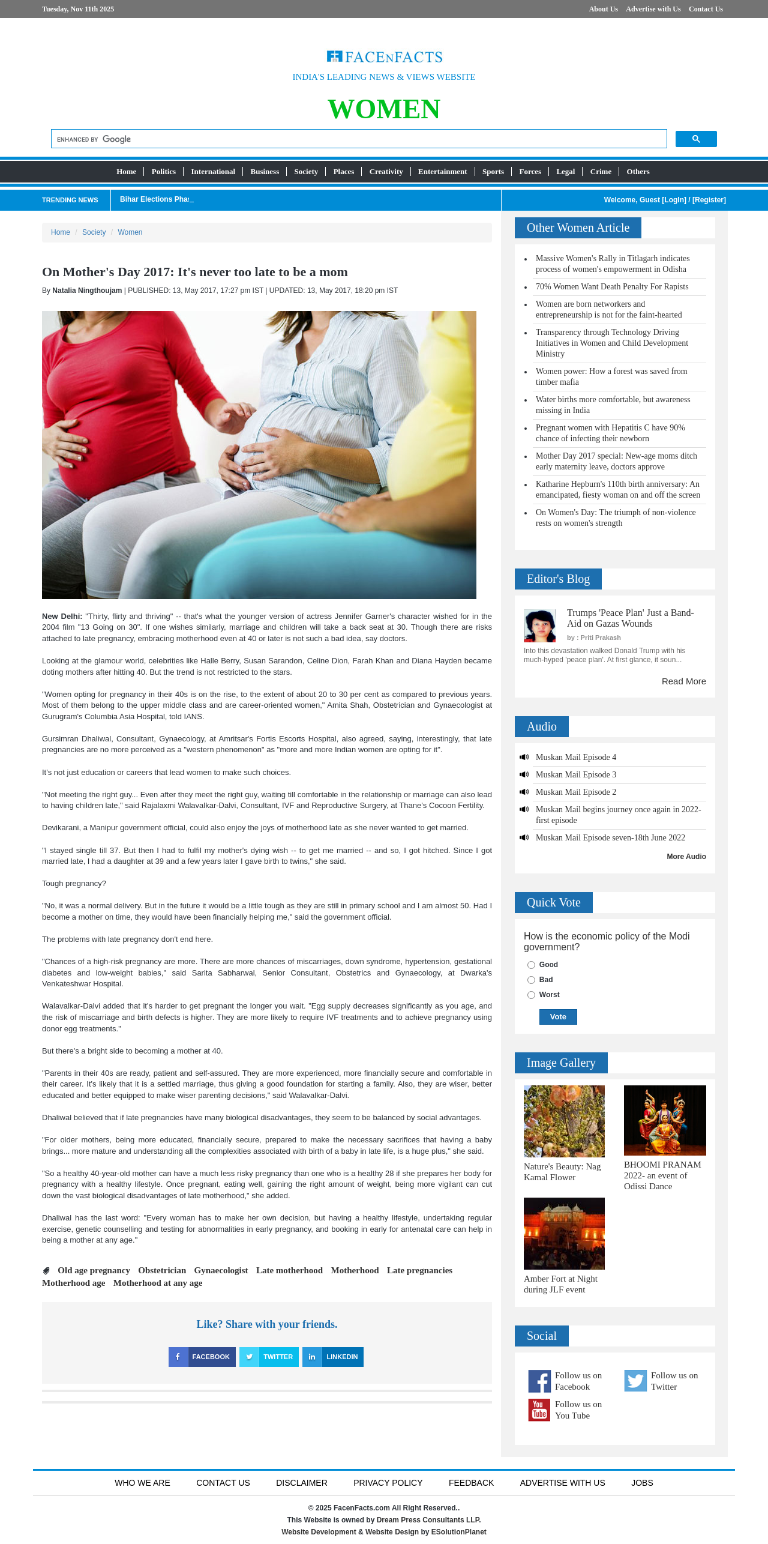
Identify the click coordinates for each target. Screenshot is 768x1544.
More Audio (687, 856)
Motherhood (355, 1270)
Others (638, 171)
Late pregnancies (419, 1270)
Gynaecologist (221, 1270)
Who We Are (142, 1483)
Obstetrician (162, 1270)
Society (307, 171)
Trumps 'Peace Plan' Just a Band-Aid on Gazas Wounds (630, 618)
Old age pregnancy (94, 1270)
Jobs (642, 1483)
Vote (558, 1016)
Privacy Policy (387, 1483)
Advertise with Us (653, 9)
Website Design (392, 1532)
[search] (358, 139)
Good (548, 964)
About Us (603, 9)
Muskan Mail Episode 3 (576, 774)
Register (709, 200)
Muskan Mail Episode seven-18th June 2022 (610, 837)
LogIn (674, 200)
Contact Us (706, 9)
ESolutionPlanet (459, 1532)
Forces (530, 171)
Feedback (471, 1483)
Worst (549, 995)
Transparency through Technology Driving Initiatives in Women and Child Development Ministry (612, 343)
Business (265, 171)
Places (344, 171)
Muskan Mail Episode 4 (576, 757)
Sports (493, 171)
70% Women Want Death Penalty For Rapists (612, 286)
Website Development (318, 1532)
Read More (684, 681)
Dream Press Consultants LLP (428, 1520)
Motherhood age (73, 1283)
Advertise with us (562, 1483)
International (213, 171)
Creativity (386, 171)
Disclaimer (302, 1483)
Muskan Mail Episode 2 (576, 792)
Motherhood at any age (158, 1283)
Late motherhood (289, 1270)
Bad (546, 980)
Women (130, 232)
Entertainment (442, 171)
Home (126, 171)
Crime (600, 171)
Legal (565, 171)
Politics (164, 171)
